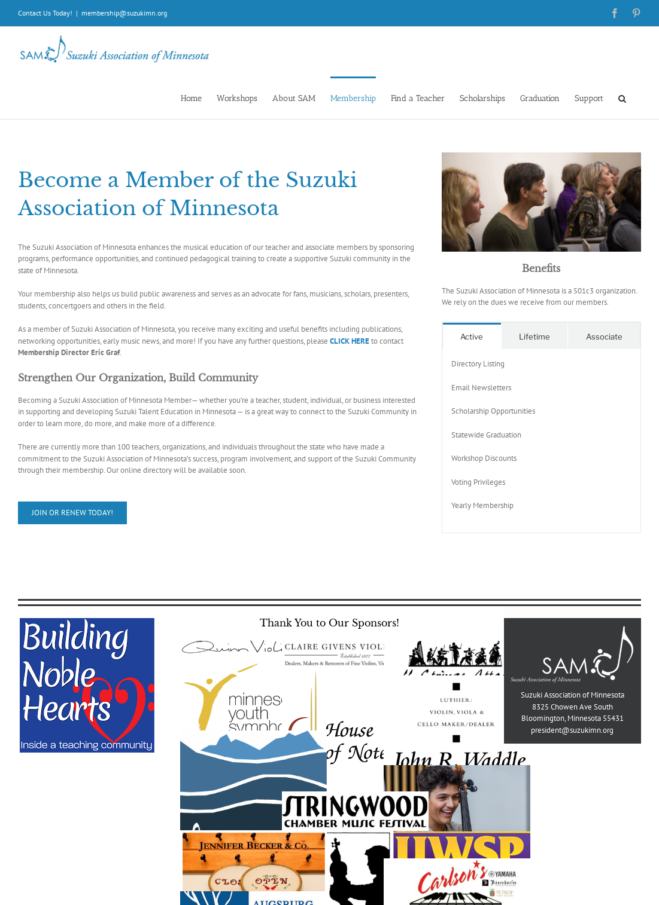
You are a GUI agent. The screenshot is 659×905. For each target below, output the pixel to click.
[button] (622, 98)
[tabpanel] (541, 441)
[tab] (472, 336)
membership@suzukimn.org (124, 12)
